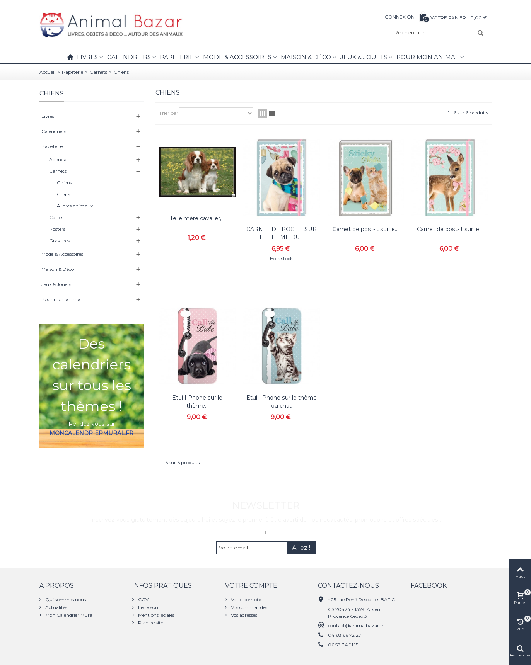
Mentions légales (155, 615)
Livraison (147, 607)
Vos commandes (248, 607)
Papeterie (177, 57)
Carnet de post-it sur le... (365, 229)
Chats (63, 194)
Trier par (168, 113)
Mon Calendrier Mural (69, 615)
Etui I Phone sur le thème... (197, 401)
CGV (143, 599)
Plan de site (150, 623)
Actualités (55, 607)
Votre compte (245, 599)
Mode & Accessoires (237, 57)
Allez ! (301, 547)
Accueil (47, 72)
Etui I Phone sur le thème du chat (281, 401)
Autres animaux (75, 206)
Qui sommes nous (65, 599)
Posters (57, 229)
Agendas (58, 159)
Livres (87, 57)
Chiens (64, 182)
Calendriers (129, 57)
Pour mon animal (427, 57)
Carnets (98, 72)
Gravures (59, 240)
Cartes (56, 217)
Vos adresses (243, 615)
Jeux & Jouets (363, 57)
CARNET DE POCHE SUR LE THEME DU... (281, 233)
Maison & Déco (306, 57)
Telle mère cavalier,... (197, 218)
